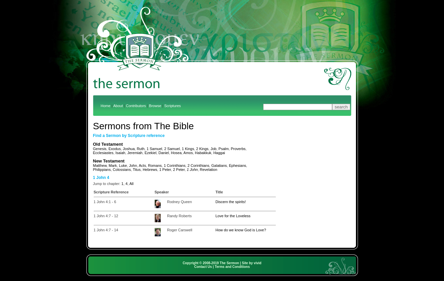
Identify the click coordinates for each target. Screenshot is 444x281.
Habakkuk (203, 153)
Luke (123, 165)
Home (105, 106)
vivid (258, 263)
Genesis (99, 149)
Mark (113, 165)
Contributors (136, 106)
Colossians (122, 170)
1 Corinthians (175, 165)
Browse (155, 106)
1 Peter (165, 170)
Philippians (102, 170)
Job (214, 149)
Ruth (140, 149)
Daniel (163, 153)
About (118, 106)
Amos (188, 153)
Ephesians (237, 165)
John (133, 165)
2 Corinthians (198, 165)
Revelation (208, 170)
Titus (137, 170)
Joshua (129, 149)
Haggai (219, 153)
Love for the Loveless (233, 216)
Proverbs (238, 149)
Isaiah (120, 153)
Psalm (224, 149)
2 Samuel (171, 149)
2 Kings (202, 149)
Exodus (114, 149)
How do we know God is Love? (241, 230)
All (131, 184)
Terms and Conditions (232, 267)
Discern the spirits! (231, 202)
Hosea (176, 153)
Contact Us (203, 267)
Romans (155, 165)
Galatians (219, 165)
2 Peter (179, 170)
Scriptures (172, 106)
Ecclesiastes (103, 153)
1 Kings (188, 149)
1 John (192, 170)
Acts (142, 165)
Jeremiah (134, 153)
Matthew (100, 165)
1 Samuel (154, 149)
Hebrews (150, 170)
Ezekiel (150, 153)
